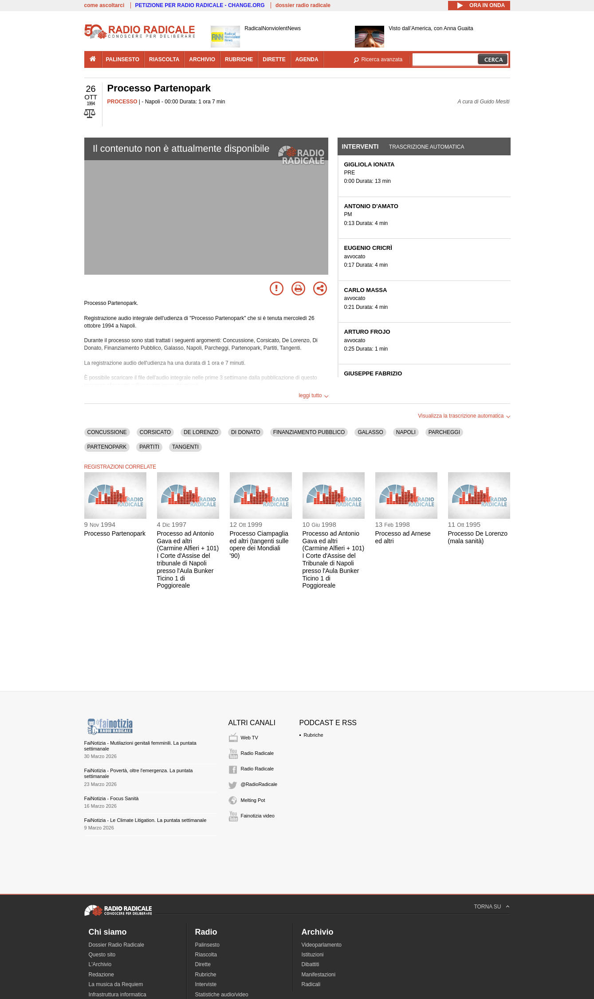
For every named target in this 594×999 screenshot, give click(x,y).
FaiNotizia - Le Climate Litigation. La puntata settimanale (145, 820)
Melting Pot (253, 800)
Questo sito (102, 955)
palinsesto (123, 59)
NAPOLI (406, 432)
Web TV (249, 737)
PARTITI (149, 447)
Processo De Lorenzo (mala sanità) (478, 537)
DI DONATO (245, 432)
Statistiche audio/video (221, 994)
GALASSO (370, 432)
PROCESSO (122, 102)
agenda (307, 59)
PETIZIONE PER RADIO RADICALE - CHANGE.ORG (200, 5)
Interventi (360, 146)
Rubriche (313, 735)
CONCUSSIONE (107, 432)
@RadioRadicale (259, 784)
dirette (274, 59)
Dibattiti (310, 964)
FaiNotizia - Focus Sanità (111, 798)
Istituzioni (313, 955)
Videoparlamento (322, 945)
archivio (202, 59)
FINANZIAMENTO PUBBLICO (309, 432)
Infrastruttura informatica (117, 994)
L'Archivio (100, 964)
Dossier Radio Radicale (116, 945)
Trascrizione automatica (426, 147)
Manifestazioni (319, 974)
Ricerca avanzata (382, 59)
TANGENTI (185, 447)
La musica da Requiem (116, 984)
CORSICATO (155, 432)
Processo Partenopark (115, 533)
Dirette (203, 964)
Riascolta (206, 955)
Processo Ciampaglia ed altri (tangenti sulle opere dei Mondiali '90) (259, 544)
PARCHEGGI (444, 432)
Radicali (311, 984)
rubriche (239, 59)
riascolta (164, 59)
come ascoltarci (104, 5)
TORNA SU (487, 907)
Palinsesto (207, 945)
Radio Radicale (257, 753)
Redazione (101, 974)
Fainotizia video (258, 815)
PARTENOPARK (107, 447)
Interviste (206, 984)
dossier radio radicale (302, 5)
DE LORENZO (201, 432)
